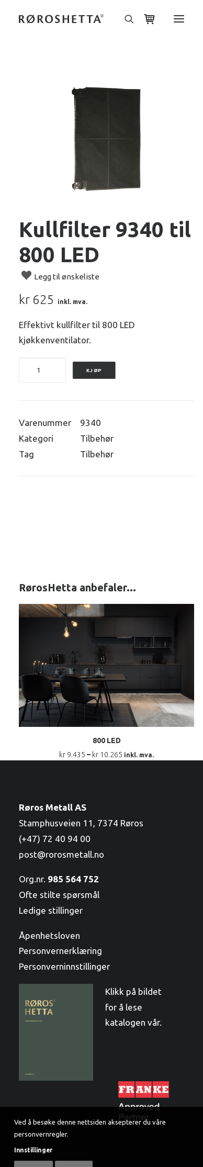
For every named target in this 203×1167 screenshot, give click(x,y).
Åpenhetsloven (49, 935)
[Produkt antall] (42, 370)
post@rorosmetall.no (61, 854)
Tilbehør (97, 438)
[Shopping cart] (145, 19)
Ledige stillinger (51, 910)
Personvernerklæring (60, 951)
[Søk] (124, 19)
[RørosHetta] (61, 19)
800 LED (107, 740)
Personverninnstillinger (64, 966)
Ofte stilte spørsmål (59, 895)
